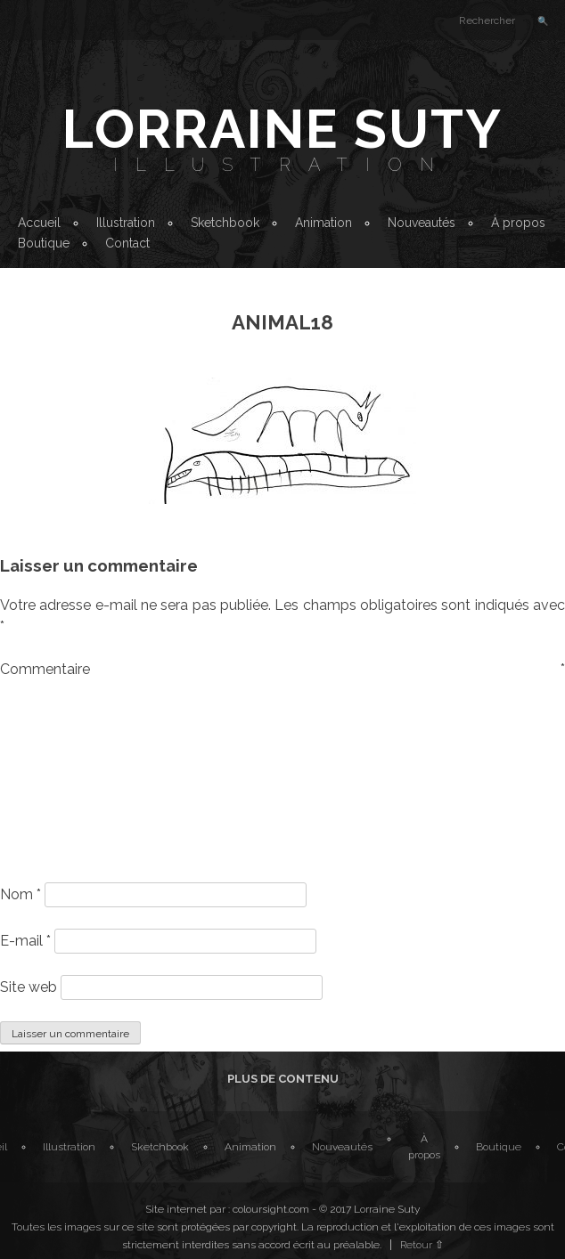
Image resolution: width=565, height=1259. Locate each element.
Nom (20, 894)
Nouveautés (421, 222)
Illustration (282, 164)
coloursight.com (271, 1209)
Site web (28, 987)
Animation (323, 222)
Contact (127, 243)
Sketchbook (225, 222)
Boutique (44, 243)
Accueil (39, 222)
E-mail (25, 940)
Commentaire (282, 669)
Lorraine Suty (282, 129)
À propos (518, 222)
